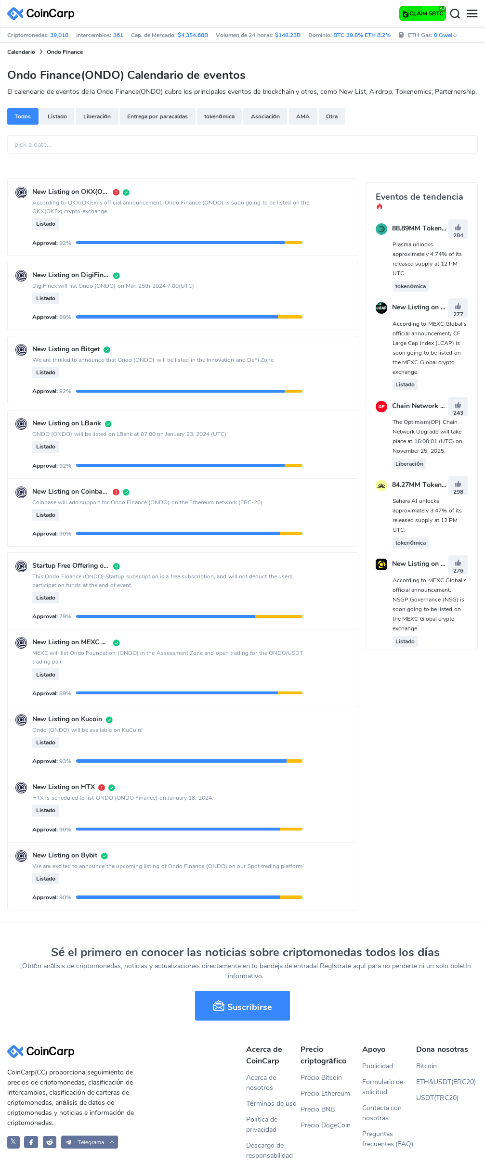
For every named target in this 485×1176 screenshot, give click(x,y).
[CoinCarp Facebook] (31, 1142)
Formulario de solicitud (383, 1087)
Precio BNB (318, 1109)
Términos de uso (271, 1103)
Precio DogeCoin (326, 1125)
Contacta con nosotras (382, 1113)
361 (118, 35)
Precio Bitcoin (321, 1077)
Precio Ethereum (325, 1093)
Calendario (21, 52)
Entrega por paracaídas (157, 116)
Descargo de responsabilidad (269, 1150)
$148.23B (288, 35)
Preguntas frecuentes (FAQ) (388, 1139)
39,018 (59, 35)
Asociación (265, 116)
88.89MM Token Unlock (428, 228)
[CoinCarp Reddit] (50, 1142)
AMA (303, 116)
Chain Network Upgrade (429, 405)
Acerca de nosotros (261, 1082)
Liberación (97, 116)
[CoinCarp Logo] (43, 14)
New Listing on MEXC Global (436, 307)
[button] (89, 1142)
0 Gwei (446, 35)
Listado (57, 116)
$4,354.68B (193, 35)
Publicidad (377, 1066)
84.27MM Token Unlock (428, 484)
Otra (332, 116)
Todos (22, 116)
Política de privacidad (261, 1124)
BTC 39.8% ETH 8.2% (362, 35)
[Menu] (472, 14)
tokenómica (219, 116)
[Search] (454, 14)
